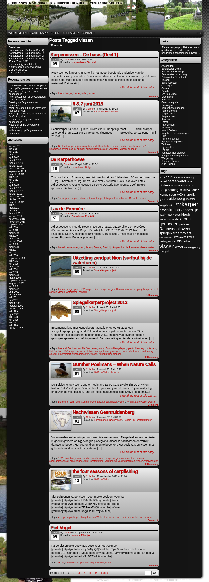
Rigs (163, 136)
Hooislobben (104, 146)
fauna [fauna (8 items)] (186, 190)
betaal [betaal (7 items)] (163, 181)
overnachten (127, 458)
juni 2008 (14, 244)
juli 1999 (13, 311)
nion (96, 289)
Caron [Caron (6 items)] (189, 185)
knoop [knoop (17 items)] (174, 210)
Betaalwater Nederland (173, 77)
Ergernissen (167, 96)
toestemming (97, 461)
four (89, 517)
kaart (79, 458)
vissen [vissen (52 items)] (166, 246)
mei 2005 (14, 266)
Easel (162, 580)
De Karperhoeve (67, 159)
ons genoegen (107, 289)
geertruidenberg (135, 348)
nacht (123, 146)
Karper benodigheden (172, 108)
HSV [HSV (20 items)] (177, 205)
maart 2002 (15, 294)
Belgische (63, 401)
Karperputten (101, 420)
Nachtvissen (115, 420)
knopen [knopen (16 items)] (187, 210)
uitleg (84, 93)
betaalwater (93, 198)
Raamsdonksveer (58, 149)
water (151, 247)
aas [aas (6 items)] (175, 177)
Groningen (167, 105)
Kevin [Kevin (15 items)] (164, 210)
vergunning (111, 461)
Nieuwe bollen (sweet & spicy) (25, 67)
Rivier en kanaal (170, 138)
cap (63, 517)
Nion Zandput (96, 351)
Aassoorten (167, 66)
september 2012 (17, 171)
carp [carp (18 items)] (163, 189)
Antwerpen (63, 198)
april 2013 (14, 157)
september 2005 (17, 258)
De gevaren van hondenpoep (32, 88)
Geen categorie (169, 102)
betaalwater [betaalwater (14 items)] (177, 181)
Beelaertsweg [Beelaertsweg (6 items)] (186, 177)
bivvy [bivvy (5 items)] (189, 181)
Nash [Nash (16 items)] (185, 214)
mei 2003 (14, 275)
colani (12, 108)
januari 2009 (15, 241)
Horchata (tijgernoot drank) (23, 64)
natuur (113, 401)
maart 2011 (15, 210)
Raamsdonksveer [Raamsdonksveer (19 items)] (175, 229)
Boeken (165, 80)
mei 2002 (14, 289)
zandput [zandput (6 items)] (164, 251)
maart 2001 (15, 303)
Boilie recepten (169, 82)
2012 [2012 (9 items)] (169, 177)
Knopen (165, 119)
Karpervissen (79, 62)
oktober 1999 (16, 308)
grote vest (151, 348)
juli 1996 (13, 325)
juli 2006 (13, 255)
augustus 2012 (17, 174)
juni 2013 (14, 151)
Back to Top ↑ (191, 580)
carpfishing (72, 517)
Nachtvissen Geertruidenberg (103, 412)
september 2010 (17, 224)
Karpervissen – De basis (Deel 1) (26, 58)
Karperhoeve (121, 198)
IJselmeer (70, 562)
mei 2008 (14, 247)
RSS (199, 33)
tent (86, 461)
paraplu (140, 458)
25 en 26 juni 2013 (19, 61)
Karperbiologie (169, 110)
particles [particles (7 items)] (184, 224)
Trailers (115, 372)
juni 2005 (14, 263)
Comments (151, 357)
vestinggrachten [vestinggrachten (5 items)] (167, 241)
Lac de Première (67, 208)
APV (60, 458)
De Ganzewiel (89, 348)
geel (102, 198)
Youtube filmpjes (81, 535)
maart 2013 (15, 160)
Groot (61, 562)
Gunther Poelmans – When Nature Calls (114, 364)
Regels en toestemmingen (137, 420)
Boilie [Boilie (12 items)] (163, 185)
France (97, 247)
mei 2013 (14, 154)
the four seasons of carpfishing (105, 471)
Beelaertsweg (65, 146)
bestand (92, 146)
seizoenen (128, 517)
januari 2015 (15, 146)
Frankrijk (107, 247)
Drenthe (165, 91)
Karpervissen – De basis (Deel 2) (26, 55)
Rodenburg (147, 351)
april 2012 (14, 185)
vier (141, 517)
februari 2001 (16, 305)
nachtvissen (134, 146)
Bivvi (66, 458)
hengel (68, 93)
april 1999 (14, 314)
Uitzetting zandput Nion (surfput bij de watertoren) (112, 260)
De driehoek (74, 348)
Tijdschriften (167, 147)
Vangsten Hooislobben (106, 111)
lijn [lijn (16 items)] (196, 210)
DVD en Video (101, 372)
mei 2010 (14, 233)
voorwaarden (151, 461)
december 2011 (17, 196)
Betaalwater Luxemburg (174, 74)
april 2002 (14, 291)
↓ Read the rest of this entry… (138, 87)
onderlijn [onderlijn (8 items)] (177, 219)
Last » (105, 572)
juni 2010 (14, 230)
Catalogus (166, 85)
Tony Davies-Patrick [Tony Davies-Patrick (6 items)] (183, 236)
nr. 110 (145, 146)
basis (61, 93)
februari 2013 (16, 163)
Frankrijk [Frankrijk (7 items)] (189, 194)
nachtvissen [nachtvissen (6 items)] (174, 214)
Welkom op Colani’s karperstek (33, 33)
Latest (164, 122)
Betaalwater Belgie (82, 167)
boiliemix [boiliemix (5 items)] (173, 185)
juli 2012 (13, 177)
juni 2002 (14, 286)
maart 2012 (15, 188)
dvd (78, 401)
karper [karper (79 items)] (190, 204)
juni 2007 (14, 252)
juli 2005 (13, 261)
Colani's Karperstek (105, 15)
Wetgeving (167, 158)
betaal (82, 198)
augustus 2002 (17, 283)
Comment (152, 96)
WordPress (148, 580)
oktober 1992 (16, 328)
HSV (82, 289)
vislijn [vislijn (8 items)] (186, 241)
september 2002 (17, 280)
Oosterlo (133, 198)
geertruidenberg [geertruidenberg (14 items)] (172, 199)
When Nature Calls (136, 401)
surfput (53, 292)
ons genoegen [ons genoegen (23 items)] (175, 221)
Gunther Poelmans (91, 401)
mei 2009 (14, 238)
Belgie (74, 198)
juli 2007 (13, 249)
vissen (92, 93)
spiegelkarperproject (96, 149)
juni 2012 (14, 179)
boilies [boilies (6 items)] (182, 185)
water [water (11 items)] (179, 247)
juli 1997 (13, 322)
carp (82, 247)
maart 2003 (15, 277)
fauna (101, 348)
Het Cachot (55, 351)
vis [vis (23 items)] (179, 240)
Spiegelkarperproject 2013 (100, 302)
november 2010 (17, 221)
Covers (165, 88)
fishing (82, 517)
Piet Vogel (60, 527)
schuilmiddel (76, 461)
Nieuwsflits (167, 127)
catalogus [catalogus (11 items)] (175, 190)
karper (77, 93)
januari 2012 (15, 193)
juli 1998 (13, 317)
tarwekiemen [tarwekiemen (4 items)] (165, 237)
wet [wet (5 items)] (186, 247)
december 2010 (17, 219)
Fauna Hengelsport (68, 289)
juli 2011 (13, 205)
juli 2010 (13, 227)
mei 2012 (14, 182)
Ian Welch (98, 517)
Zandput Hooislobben (110, 354)
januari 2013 (15, 165)
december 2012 (17, 168)
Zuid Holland (168, 164)
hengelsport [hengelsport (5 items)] (165, 205)
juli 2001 (13, 297)
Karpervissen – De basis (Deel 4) (26, 50)
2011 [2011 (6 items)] (162, 177)
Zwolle (151, 401)
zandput (132, 149)
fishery (89, 247)
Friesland (166, 99)
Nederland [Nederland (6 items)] (165, 219)
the (136, 517)
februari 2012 (16, 191)
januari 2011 (15, 216)
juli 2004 (13, 269)
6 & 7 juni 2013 (17, 72)
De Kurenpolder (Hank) (35, 85)
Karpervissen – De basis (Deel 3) (26, 53)
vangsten (114, 149)
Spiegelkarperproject (105, 270)
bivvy (73, 458)
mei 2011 (14, 207)
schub (72, 149)
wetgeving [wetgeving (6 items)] (194, 247)
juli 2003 (13, 272)
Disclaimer (70, 33)
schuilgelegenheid (59, 461)
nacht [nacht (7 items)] (162, 214)
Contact (88, 33)
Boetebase (14, 47)
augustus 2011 (17, 202)
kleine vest (82, 351)
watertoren (72, 292)
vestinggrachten (80, 354)
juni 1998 (14, 319)
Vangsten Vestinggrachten (175, 155)
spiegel (81, 149)
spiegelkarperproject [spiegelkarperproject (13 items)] (175, 233)
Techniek (92, 62)
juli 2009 (13, 235)
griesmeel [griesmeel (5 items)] (191, 199)
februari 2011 (16, 213)
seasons (116, 517)
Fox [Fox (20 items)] (180, 194)
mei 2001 (14, 300)
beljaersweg (80, 146)
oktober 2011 (16, 199)
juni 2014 (14, 149)
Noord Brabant (169, 130)
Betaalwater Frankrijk (83, 216)
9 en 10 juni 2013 (18, 69)
